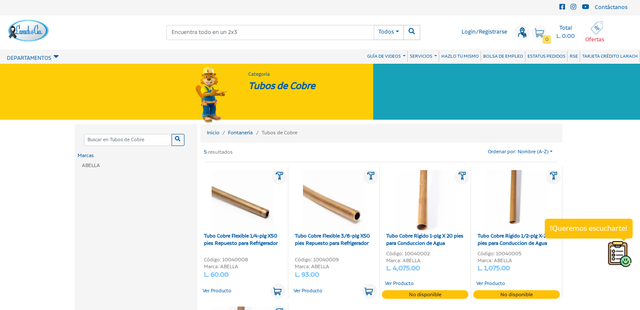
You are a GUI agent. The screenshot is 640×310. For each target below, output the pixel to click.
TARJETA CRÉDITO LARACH (610, 56)
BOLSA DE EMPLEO (503, 56)
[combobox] (270, 32)
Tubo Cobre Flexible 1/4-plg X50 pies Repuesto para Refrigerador (241, 208)
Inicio (213, 132)
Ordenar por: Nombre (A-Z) (518, 152)
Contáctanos (611, 7)
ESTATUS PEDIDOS (546, 56)
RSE (574, 56)
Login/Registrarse (484, 32)
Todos (386, 32)
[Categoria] (128, 140)
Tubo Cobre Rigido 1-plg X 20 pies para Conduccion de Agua (424, 208)
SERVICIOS (421, 56)
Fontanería (240, 132)
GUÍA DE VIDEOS (384, 56)
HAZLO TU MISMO (460, 56)
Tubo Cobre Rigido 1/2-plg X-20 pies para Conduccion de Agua (513, 208)
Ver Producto (217, 291)
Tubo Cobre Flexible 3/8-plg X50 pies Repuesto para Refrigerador (332, 208)
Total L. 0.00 (565, 32)
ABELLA (91, 165)
